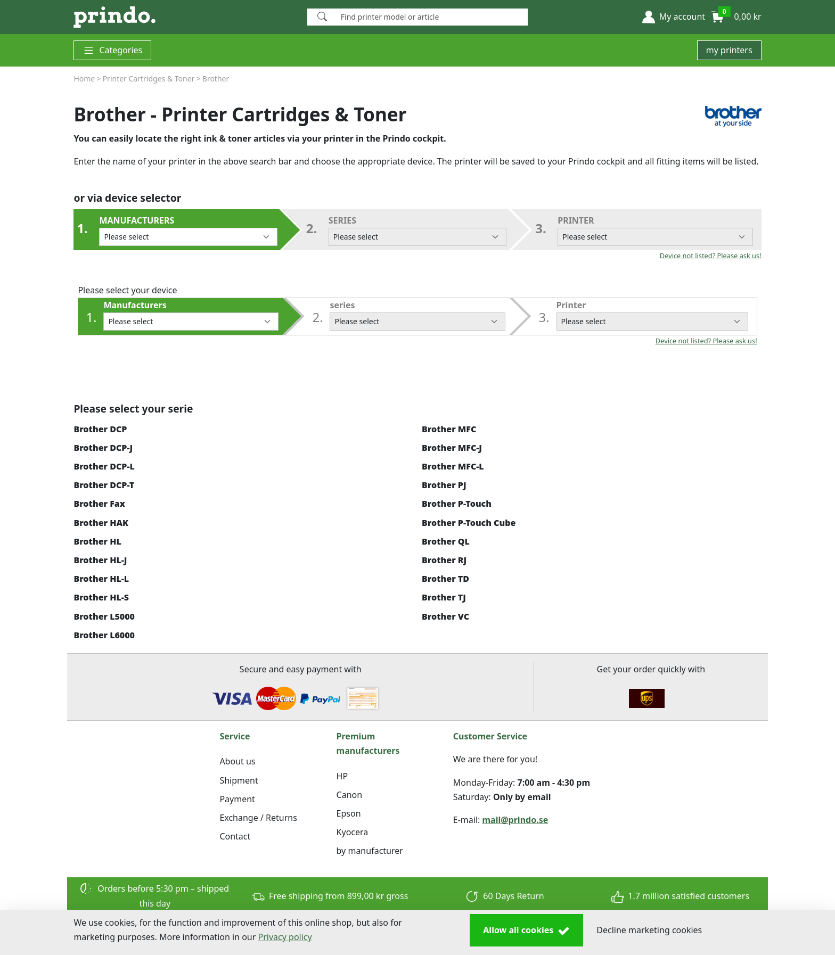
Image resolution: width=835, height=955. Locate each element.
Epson (349, 813)
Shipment (238, 780)
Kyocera (353, 832)
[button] (673, 17)
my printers (729, 50)
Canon (350, 795)
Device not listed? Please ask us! (711, 255)
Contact (234, 836)
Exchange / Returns (258, 818)
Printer (655, 230)
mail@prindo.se (515, 820)
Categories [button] (112, 50)
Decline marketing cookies (649, 930)
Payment (237, 799)
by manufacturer (370, 851)
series (417, 230)
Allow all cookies (526, 930)
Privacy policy (285, 937)
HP (342, 776)
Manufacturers (188, 230)
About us (237, 761)
